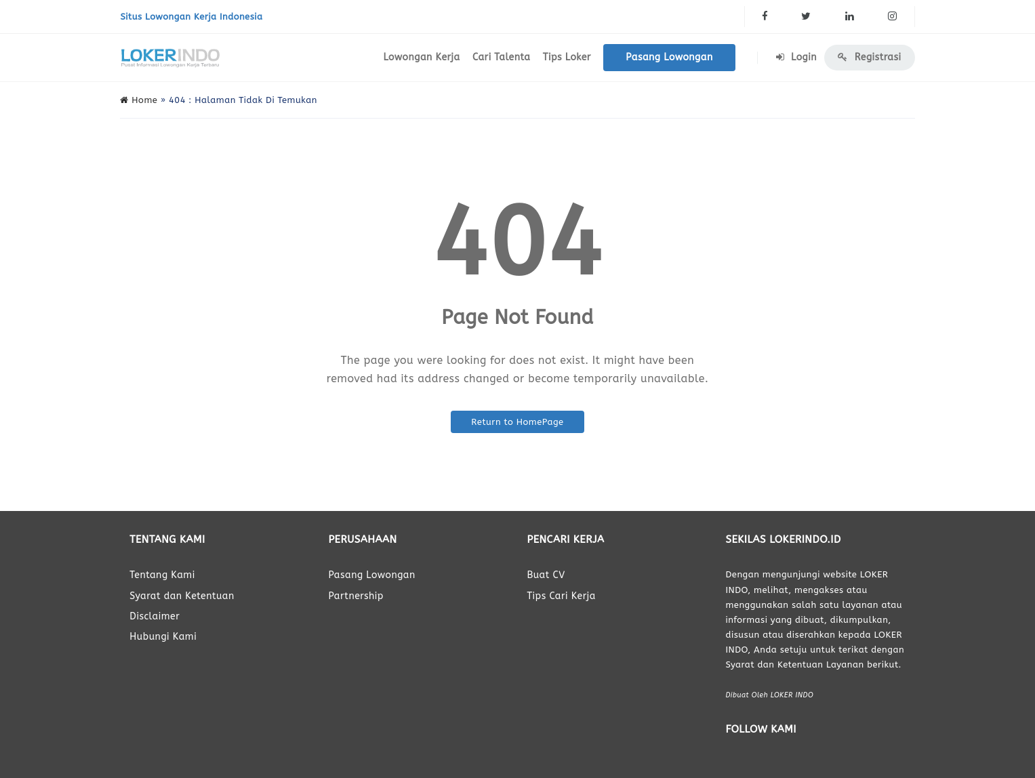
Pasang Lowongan (669, 57)
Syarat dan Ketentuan (181, 596)
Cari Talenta (501, 57)
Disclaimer (154, 616)
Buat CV (546, 575)
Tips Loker (567, 57)
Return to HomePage (517, 422)
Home (138, 100)
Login (796, 57)
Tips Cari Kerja (561, 596)
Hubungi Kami (163, 636)
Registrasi (869, 57)
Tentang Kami (162, 575)
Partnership (356, 596)
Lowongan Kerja (421, 57)
